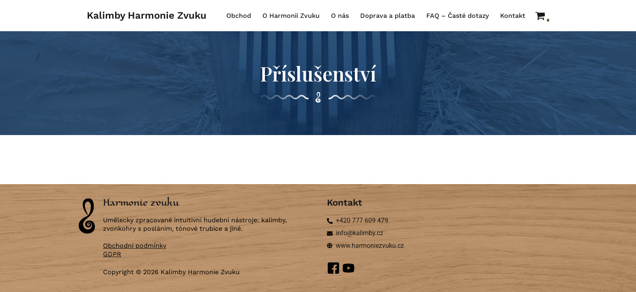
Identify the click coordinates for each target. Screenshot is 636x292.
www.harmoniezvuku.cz (370, 245)
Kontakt (512, 15)
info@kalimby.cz (359, 233)
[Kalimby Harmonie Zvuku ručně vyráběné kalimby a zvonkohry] (146, 15)
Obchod (238, 15)
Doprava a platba (387, 15)
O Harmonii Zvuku (291, 15)
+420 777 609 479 (362, 220)
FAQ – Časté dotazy (457, 15)
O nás (340, 15)
